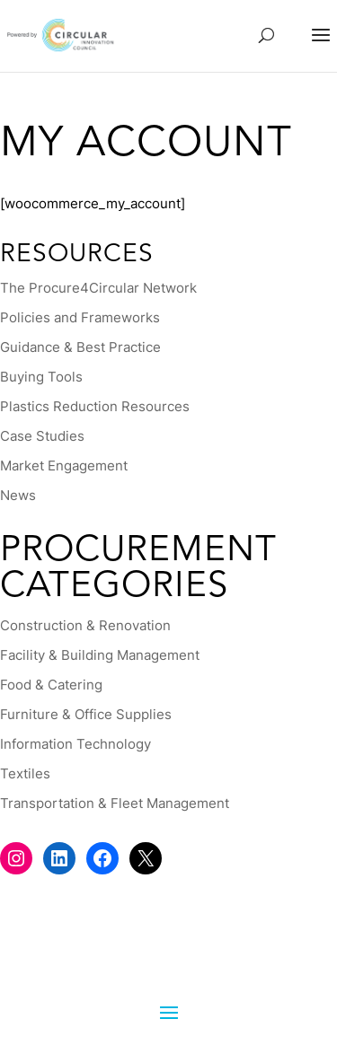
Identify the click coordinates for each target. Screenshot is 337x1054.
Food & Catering (51, 684)
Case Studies (42, 435)
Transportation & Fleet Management (114, 803)
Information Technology (75, 743)
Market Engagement (64, 465)
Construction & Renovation (85, 625)
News (18, 495)
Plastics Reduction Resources (95, 406)
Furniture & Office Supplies (86, 714)
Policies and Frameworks (80, 317)
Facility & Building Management (100, 654)
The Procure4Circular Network (98, 287)
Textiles (25, 773)
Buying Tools (41, 376)
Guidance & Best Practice (80, 347)
